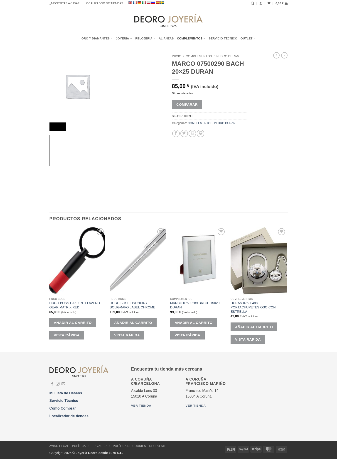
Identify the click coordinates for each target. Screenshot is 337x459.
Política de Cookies (129, 446)
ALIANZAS (166, 38)
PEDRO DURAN (227, 56)
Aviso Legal (59, 446)
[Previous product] (284, 55)
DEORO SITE (158, 446)
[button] (282, 3)
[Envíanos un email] (63, 384)
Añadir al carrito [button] (73, 323)
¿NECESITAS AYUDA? (64, 3)
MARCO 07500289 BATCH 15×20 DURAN (195, 305)
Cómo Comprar (62, 408)
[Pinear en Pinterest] (200, 133)
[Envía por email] (192, 133)
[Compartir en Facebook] (176, 133)
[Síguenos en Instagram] (57, 384)
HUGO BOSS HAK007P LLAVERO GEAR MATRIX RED (74, 305)
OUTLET (248, 38)
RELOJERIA (145, 38)
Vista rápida (66, 335)
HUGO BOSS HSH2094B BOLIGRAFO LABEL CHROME (132, 305)
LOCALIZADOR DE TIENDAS (103, 3)
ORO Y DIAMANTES (97, 38)
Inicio (177, 56)
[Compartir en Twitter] (184, 133)
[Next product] (276, 55)
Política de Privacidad (91, 446)
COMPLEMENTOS (191, 38)
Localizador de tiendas (69, 416)
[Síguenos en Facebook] (52, 384)
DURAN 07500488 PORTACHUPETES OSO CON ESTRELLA (253, 307)
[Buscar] (252, 3)
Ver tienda (141, 405)
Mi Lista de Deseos (65, 393)
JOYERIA (124, 38)
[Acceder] (260, 3)
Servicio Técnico (223, 38)
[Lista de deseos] (269, 3)
